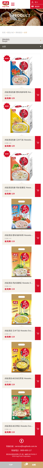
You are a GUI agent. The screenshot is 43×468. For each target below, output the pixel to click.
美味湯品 (19, 32)
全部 (25, 32)
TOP (11, 465)
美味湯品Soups (6, 40)
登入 (36, 2)
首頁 (3, 32)
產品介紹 (10, 32)
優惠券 (37, 6)
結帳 (31, 464)
